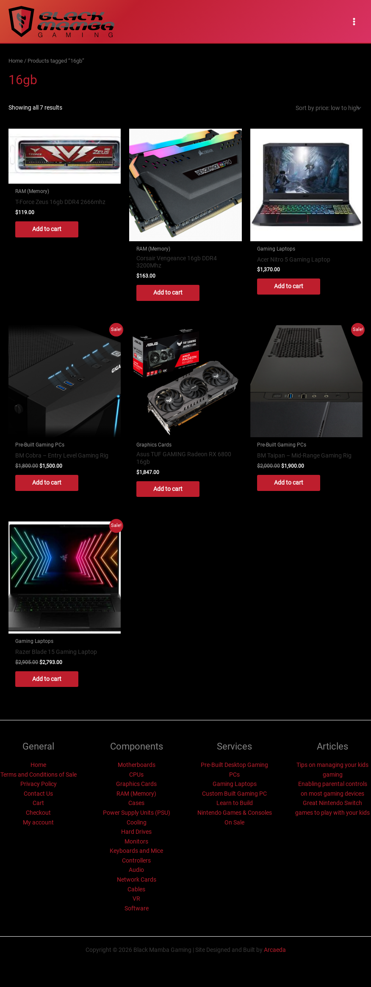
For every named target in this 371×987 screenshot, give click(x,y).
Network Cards (136, 879)
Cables (136, 889)
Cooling (137, 822)
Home (15, 61)
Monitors (136, 841)
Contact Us (38, 793)
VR (136, 898)
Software (137, 908)
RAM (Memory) (136, 793)
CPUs (136, 774)
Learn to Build (234, 803)
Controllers (136, 860)
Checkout (38, 812)
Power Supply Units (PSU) (136, 812)
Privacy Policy (38, 783)
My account (38, 822)
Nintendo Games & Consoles (234, 812)
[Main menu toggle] (354, 21)
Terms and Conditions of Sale (38, 774)
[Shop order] (328, 108)
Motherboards (136, 764)
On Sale (234, 822)
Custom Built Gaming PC (234, 793)
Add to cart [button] (46, 229)
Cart (38, 803)
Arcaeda (275, 949)
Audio (136, 869)
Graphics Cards (136, 783)
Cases (136, 803)
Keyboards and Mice (136, 850)
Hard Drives (136, 831)
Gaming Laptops (235, 783)
